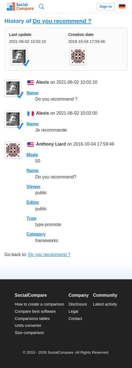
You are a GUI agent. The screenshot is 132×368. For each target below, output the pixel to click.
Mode (32, 155)
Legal (73, 311)
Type (31, 218)
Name (32, 93)
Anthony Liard (51, 144)
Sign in (105, 6)
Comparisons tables (32, 318)
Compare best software (35, 311)
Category (35, 234)
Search (41, 6)
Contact (75, 318)
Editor (32, 202)
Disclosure (78, 304)
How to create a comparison (39, 304)
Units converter (28, 325)
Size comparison (29, 332)
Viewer (33, 186)
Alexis (42, 82)
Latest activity (105, 304)
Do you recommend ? (62, 21)
